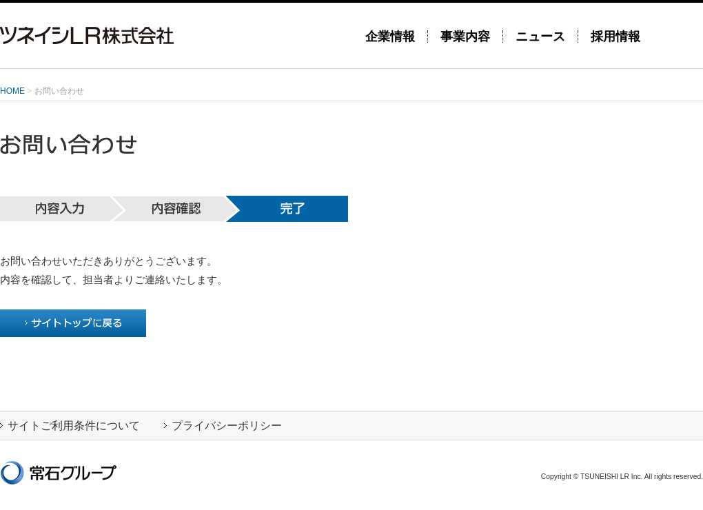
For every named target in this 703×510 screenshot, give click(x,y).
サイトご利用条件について (70, 425)
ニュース (540, 36)
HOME (12, 91)
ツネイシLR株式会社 (172, 35)
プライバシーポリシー (223, 425)
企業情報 (390, 36)
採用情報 (615, 36)
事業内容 (465, 36)
